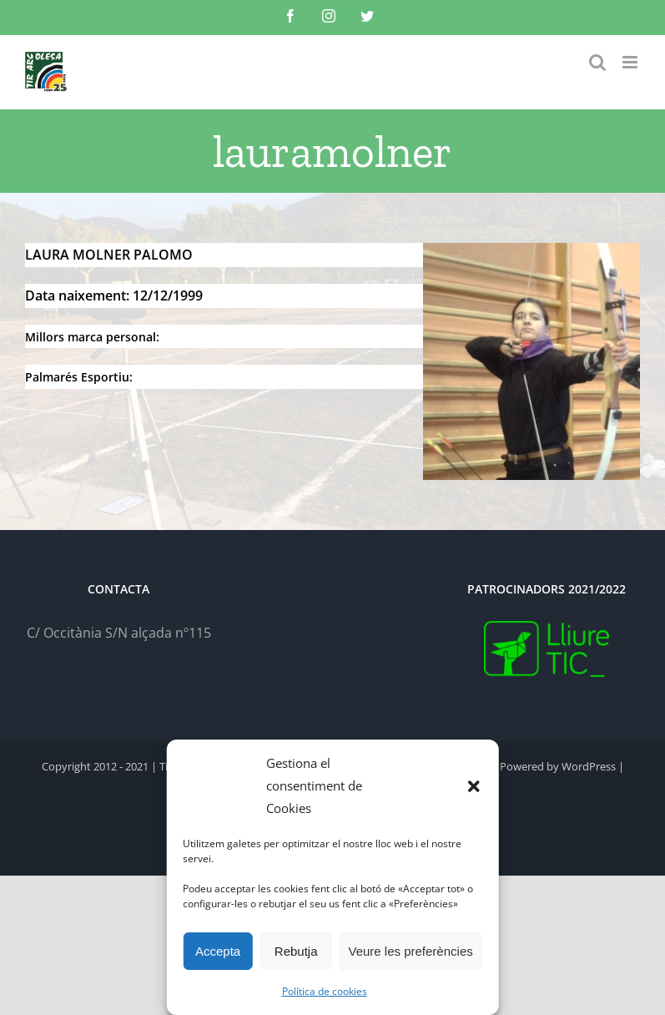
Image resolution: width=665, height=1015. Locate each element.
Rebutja (296, 951)
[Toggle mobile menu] (631, 62)
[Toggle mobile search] (597, 62)
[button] (474, 786)
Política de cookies (324, 991)
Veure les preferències (410, 951)
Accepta (217, 951)
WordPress (589, 766)
